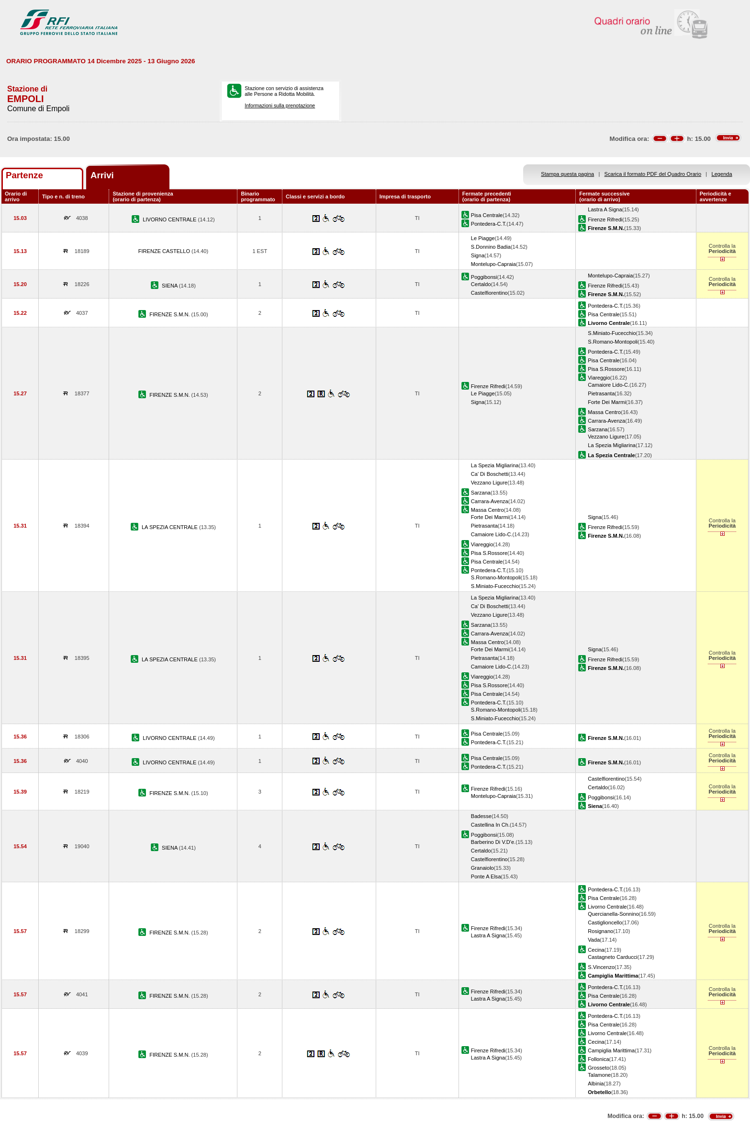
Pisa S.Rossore (606, 369)
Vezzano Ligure (606, 436)
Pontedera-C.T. (489, 224)
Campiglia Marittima (611, 1050)
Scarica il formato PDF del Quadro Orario (653, 174)
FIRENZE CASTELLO (164, 251)
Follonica (598, 1059)
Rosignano (600, 931)
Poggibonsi (484, 277)
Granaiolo (482, 868)
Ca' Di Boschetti (489, 474)
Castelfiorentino (489, 293)
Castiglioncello (605, 922)
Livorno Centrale (607, 907)
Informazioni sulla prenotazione (280, 105)
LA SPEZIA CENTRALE (170, 527)
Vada (594, 940)
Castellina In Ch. (490, 825)
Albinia (596, 1083)
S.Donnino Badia (491, 247)
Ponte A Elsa (486, 876)
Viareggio (599, 378)
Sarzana (597, 429)
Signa (477, 255)
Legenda (722, 174)
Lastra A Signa (605, 209)
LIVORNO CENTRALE (170, 219)
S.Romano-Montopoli (613, 342)
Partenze (24, 175)
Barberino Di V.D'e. (493, 842)
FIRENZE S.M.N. (170, 314)
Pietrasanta (601, 393)
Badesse (481, 816)
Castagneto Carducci (612, 957)
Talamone (599, 1075)
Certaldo (481, 284)
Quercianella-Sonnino (613, 914)
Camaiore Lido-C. (608, 385)
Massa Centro (604, 412)
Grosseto (598, 1068)
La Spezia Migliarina (612, 445)
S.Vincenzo (601, 967)
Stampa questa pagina (567, 174)
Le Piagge (483, 238)
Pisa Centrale (487, 215)
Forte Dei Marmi (607, 402)
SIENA (170, 285)
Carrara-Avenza (606, 421)
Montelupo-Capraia (493, 264)
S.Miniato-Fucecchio (612, 333)
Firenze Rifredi (605, 219)
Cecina (596, 950)
